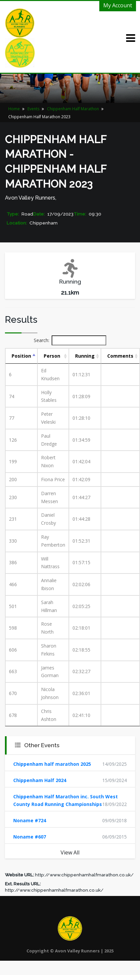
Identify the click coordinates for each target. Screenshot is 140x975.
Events (33, 109)
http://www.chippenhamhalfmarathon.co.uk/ (84, 874)
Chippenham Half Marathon (73, 109)
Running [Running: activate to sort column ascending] (85, 356)
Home (14, 109)
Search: (70, 340)
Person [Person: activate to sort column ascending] (52, 356)
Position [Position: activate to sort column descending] (21, 356)
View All (70, 852)
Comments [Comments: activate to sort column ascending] (120, 356)
